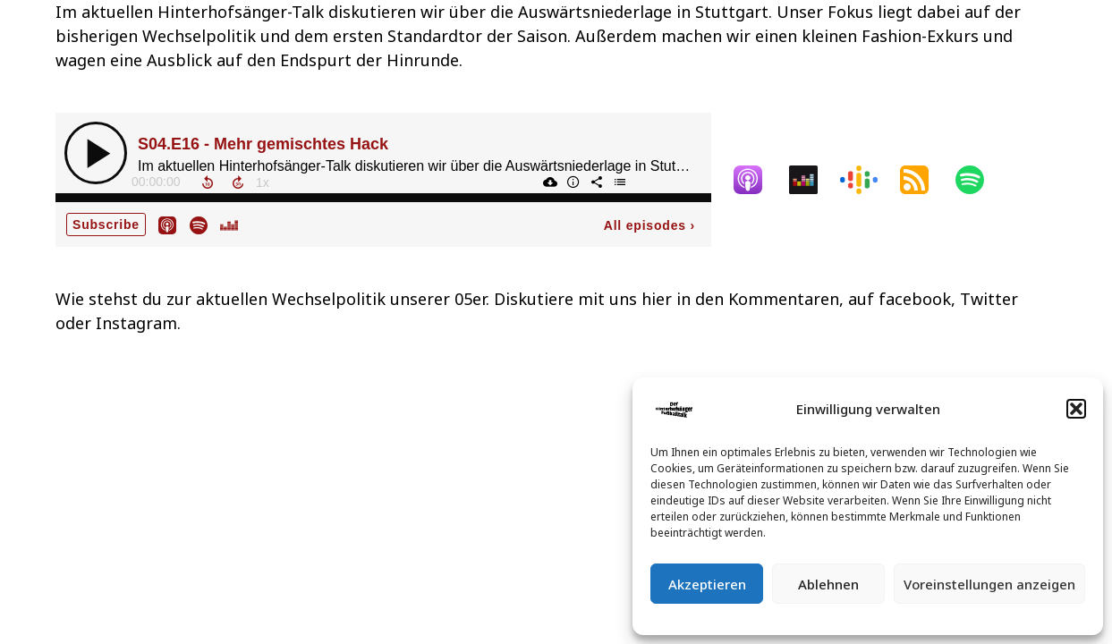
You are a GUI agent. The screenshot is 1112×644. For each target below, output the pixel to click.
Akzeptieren (707, 584)
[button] (1076, 409)
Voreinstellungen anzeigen (989, 584)
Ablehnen (828, 584)
